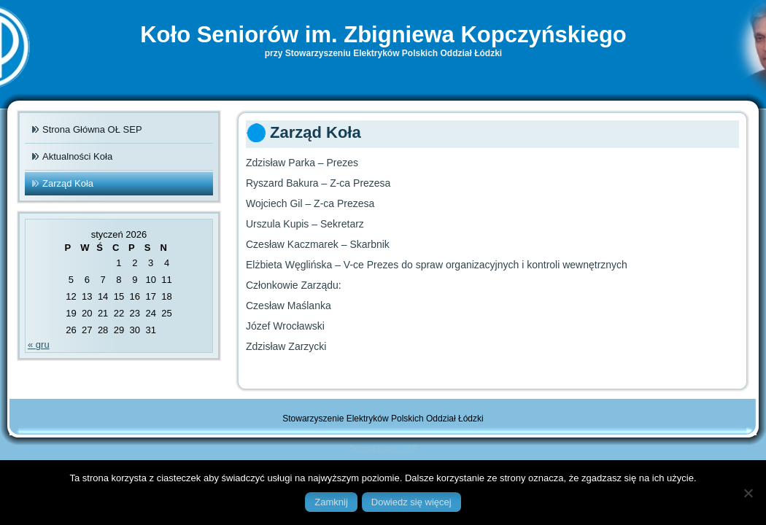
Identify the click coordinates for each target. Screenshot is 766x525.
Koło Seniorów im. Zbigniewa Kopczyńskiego (383, 34)
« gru (39, 344)
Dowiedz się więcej (411, 502)
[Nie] (747, 493)
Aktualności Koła (77, 156)
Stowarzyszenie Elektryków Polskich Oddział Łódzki (382, 418)
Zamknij (331, 502)
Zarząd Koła (67, 183)
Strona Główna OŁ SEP (92, 129)
